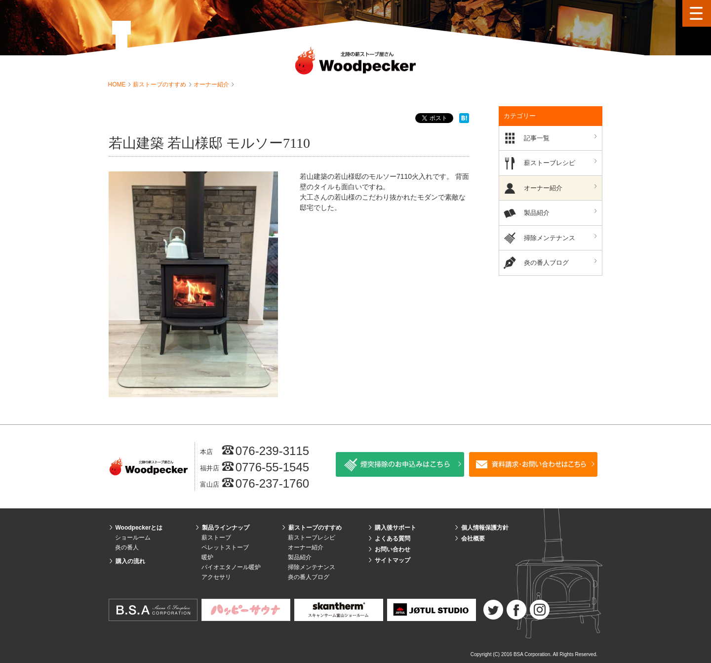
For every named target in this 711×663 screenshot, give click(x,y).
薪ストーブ (216, 537)
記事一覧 (561, 137)
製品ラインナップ (225, 527)
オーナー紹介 (212, 84)
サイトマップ (392, 560)
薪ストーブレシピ (561, 162)
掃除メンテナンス (561, 237)
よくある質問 (392, 538)
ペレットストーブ (225, 547)
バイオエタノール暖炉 (231, 567)
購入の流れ (130, 561)
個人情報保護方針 (485, 527)
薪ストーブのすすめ (160, 84)
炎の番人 (127, 547)
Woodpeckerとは (139, 527)
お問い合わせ (392, 549)
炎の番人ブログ (561, 262)
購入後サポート (395, 527)
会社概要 (473, 538)
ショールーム (133, 537)
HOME (117, 84)
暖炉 (207, 557)
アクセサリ (216, 577)
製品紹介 (561, 212)
